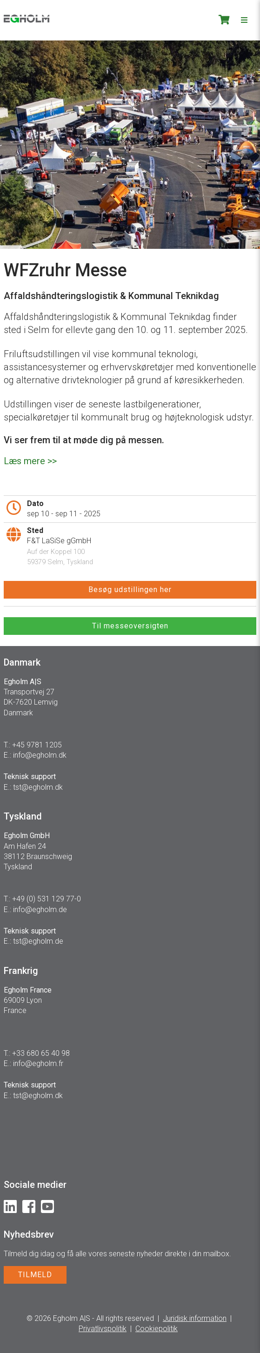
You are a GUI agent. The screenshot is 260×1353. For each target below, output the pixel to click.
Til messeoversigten (130, 625)
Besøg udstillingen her (130, 589)
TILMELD (35, 1274)
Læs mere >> (30, 461)
